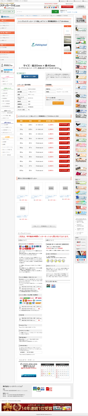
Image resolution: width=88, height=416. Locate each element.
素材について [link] (5, 81)
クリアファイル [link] (5, 57)
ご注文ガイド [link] (5, 90)
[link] (23, 192)
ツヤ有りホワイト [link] (5, 22)
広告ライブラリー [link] (6, 152)
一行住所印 (68, 12)
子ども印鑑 (74, 12)
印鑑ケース (62, 12)
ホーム (85, 1)
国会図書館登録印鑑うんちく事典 (80, 222)
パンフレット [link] (4, 54)
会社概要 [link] (4, 141)
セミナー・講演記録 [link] (6, 154)
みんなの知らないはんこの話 (80, 233)
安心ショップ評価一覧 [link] (7, 149)
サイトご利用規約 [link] (6, 103)
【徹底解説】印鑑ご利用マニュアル (80, 229)
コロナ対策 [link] (4, 47)
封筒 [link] (3, 59)
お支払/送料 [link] (4, 93)
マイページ (70, 1)
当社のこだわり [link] (5, 139)
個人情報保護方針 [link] (6, 106)
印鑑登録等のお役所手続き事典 (80, 225)
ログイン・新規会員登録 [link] (7, 112)
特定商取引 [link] (4, 98)
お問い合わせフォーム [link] (7, 132)
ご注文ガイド (62, 1)
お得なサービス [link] (5, 118)
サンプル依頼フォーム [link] (7, 127)
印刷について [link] (5, 78)
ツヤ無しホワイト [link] (5, 25)
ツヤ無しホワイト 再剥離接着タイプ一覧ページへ (44, 226)
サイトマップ (77, 1)
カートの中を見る (67, 6)
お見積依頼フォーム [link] (6, 130)
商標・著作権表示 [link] (6, 101)
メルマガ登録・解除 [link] (6, 115)
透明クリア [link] (4, 28)
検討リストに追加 (30, 76)
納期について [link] (5, 95)
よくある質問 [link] (5, 124)
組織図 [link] (3, 144)
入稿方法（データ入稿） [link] (7, 84)
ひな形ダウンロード (58, 102)
